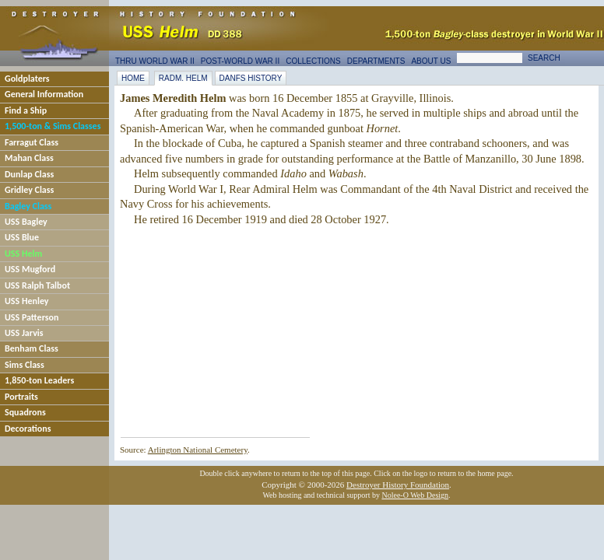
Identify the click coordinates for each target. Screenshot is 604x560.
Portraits (21, 396)
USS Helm (23, 253)
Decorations (28, 428)
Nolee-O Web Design (414, 495)
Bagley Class (28, 206)
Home (133, 78)
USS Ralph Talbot (37, 285)
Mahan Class (29, 157)
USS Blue (22, 237)
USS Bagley (26, 221)
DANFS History (251, 78)
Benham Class (31, 348)
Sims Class (24, 364)
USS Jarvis (24, 332)
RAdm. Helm (183, 78)
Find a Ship (26, 110)
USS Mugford (30, 269)
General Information (44, 94)
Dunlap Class (29, 174)
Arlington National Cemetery (198, 449)
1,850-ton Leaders (39, 380)
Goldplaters (27, 78)
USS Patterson (31, 317)
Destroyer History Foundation (397, 484)
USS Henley (27, 301)
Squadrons (25, 412)
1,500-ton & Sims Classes (52, 126)
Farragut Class (31, 142)
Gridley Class (29, 189)
